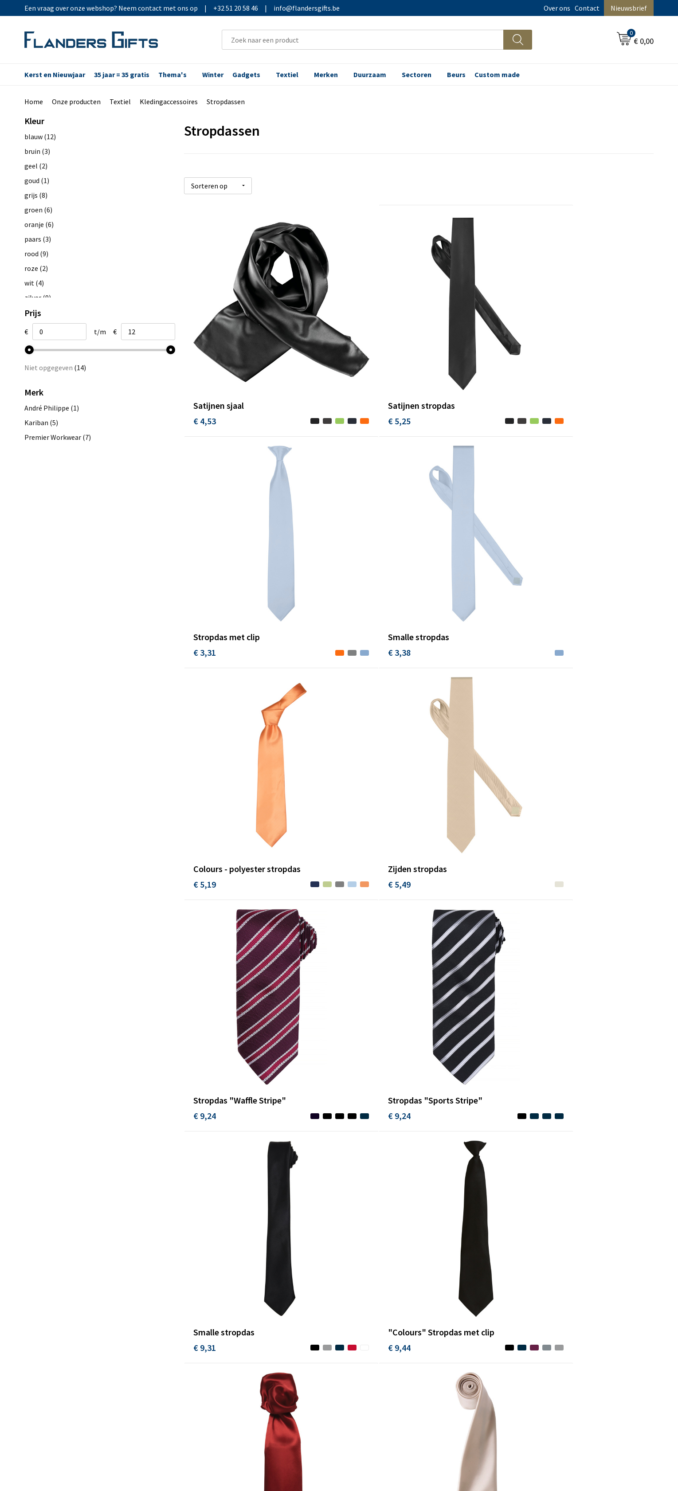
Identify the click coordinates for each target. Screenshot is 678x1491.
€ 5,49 (517, 573)
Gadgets (246, 74)
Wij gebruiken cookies (539, 1260)
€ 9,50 (361, 961)
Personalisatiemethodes (387, 1287)
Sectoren (416, 74)
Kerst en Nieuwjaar (54, 74)
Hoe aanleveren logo (381, 1300)
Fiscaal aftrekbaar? (378, 1273)
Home (33, 101)
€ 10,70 (206, 1154)
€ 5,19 (361, 573)
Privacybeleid (526, 1273)
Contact (587, 8)
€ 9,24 (204, 767)
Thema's (172, 74)
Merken (326, 74)
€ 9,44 (204, 961)
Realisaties (367, 1246)
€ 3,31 (517, 380)
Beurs (456, 74)
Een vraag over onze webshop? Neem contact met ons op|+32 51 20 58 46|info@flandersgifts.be (182, 8)
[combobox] (363, 40)
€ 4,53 (204, 380)
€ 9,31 (517, 767)
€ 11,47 (363, 1154)
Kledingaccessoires (169, 101)
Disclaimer (522, 1287)
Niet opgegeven (55, 367)
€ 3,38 (204, 573)
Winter (212, 74)
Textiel (287, 74)
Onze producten (76, 101)
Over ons (557, 8)
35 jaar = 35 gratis (121, 74)
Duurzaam (369, 74)
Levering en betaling (381, 1260)
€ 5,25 (361, 380)
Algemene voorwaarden (542, 1246)
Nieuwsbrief (629, 8)
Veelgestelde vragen (224, 1273)
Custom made (497, 74)
